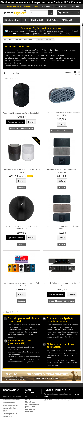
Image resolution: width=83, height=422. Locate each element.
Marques (67, 19)
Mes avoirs (29, 399)
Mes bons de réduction (30, 410)
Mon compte (29, 391)
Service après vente (10, 414)
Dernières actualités (10, 405)
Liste (79, 72)
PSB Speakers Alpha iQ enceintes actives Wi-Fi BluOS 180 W (21, 284)
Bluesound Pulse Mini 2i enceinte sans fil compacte (62, 170)
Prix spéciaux (7, 394)
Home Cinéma (12, 19)
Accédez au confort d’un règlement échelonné (27, 31)
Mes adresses (30, 402)
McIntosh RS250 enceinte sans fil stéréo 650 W (62, 284)
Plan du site (7, 416)
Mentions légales (9, 408)
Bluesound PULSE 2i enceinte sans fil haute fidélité (62, 227)
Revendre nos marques (11, 400)
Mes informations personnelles (32, 406)
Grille (75, 72)
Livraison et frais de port (12, 397)
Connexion (75, 6)
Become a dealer (9, 402)
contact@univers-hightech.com (65, 400)
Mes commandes (31, 396)
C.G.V (4, 411)
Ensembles (37, 19)
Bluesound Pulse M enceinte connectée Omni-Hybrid (21, 170)
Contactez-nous (61, 6)
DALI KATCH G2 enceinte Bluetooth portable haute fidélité (62, 113)
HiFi (25, 19)
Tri (4, 73)
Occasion (52, 19)
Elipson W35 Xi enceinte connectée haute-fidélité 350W (21, 227)
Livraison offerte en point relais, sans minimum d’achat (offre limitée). (44, 33)
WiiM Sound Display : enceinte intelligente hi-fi (21, 113)
